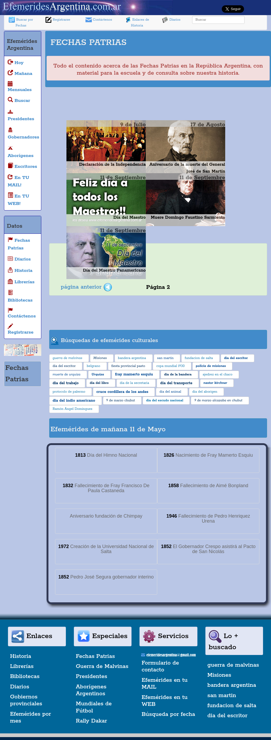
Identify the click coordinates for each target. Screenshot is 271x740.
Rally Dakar (91, 721)
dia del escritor (227, 715)
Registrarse (57, 20)
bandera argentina (231, 685)
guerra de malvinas (233, 665)
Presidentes (91, 676)
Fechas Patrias (95, 656)
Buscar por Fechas (21, 22)
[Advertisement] (204, 40)
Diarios (171, 20)
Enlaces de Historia (137, 22)
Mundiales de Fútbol (94, 707)
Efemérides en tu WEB (165, 701)
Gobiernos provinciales (26, 700)
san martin (221, 695)
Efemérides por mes (30, 717)
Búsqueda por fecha (168, 714)
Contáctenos (98, 19)
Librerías (22, 666)
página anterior (86, 287)
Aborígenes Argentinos (91, 690)
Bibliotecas (24, 676)
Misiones (219, 675)
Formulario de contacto (160, 666)
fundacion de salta (231, 705)
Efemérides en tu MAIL (165, 683)
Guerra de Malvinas (102, 666)
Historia (20, 656)
